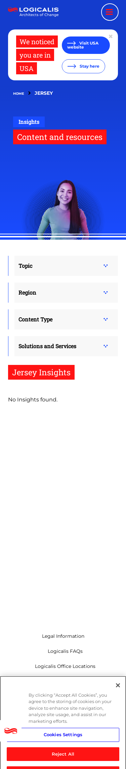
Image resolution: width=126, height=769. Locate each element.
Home (18, 93)
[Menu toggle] (110, 12)
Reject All (63, 759)
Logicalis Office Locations (65, 666)
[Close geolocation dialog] (111, 36)
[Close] (118, 690)
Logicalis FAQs (65, 651)
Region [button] (27, 292)
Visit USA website (82, 45)
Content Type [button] (35, 319)
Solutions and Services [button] (47, 346)
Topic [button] (25, 265)
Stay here (89, 66)
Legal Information (63, 636)
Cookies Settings (63, 740)
